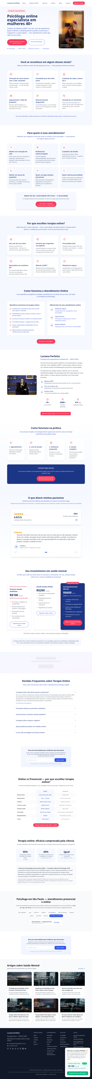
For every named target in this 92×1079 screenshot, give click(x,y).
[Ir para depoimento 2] (46, 552)
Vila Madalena (52, 912)
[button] (71, 29)
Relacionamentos (64, 1044)
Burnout (49, 1037)
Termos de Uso (52, 1074)
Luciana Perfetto (13, 3)
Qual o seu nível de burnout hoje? (78, 1055)
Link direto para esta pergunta (24, 703)
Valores (53, 3)
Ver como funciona (36, 42)
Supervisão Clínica (51, 1048)
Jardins (31, 916)
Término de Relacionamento (51, 1053)
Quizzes (36, 1044)
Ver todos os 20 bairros (56, 915)
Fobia (48, 1044)
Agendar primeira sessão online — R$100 (46, 825)
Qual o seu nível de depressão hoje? (78, 1058)
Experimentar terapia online (19, 624)
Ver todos (81, 968)
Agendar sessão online (55, 413)
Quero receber (60, 760)
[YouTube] (15, 1048)
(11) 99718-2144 (12, 1046)
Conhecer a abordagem (46, 341)
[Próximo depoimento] (76, 552)
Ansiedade (49, 1035)
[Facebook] (10, 1048)
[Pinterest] (23, 1048)
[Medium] (25, 1048)
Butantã (72, 912)
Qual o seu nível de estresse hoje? (78, 1062)
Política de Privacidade (41, 1074)
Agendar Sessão (79, 3)
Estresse (49, 1042)
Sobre (24, 3)
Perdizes (43, 912)
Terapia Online (50, 1051)
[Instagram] (8, 1048)
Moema (46, 916)
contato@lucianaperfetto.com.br (16, 1043)
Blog (60, 3)
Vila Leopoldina (22, 912)
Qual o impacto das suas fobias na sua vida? (78, 1043)
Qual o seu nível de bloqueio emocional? (79, 1051)
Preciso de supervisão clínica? (79, 1036)
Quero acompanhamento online (72, 623)
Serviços (44, 3)
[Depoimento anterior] (15, 552)
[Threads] (20, 1048)
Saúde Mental (63, 1046)
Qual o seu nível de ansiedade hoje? (78, 1047)
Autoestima (63, 1037)
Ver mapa (56, 922)
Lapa (30, 912)
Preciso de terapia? (78, 1039)
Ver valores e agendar (45, 204)
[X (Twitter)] (18, 1048)
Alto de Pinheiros (62, 912)
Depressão (49, 1040)
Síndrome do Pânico (52, 1046)
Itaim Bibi (38, 916)
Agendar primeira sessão (17, 42)
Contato (68, 3)
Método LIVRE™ (34, 3)
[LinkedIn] (13, 1048)
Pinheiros (36, 912)
